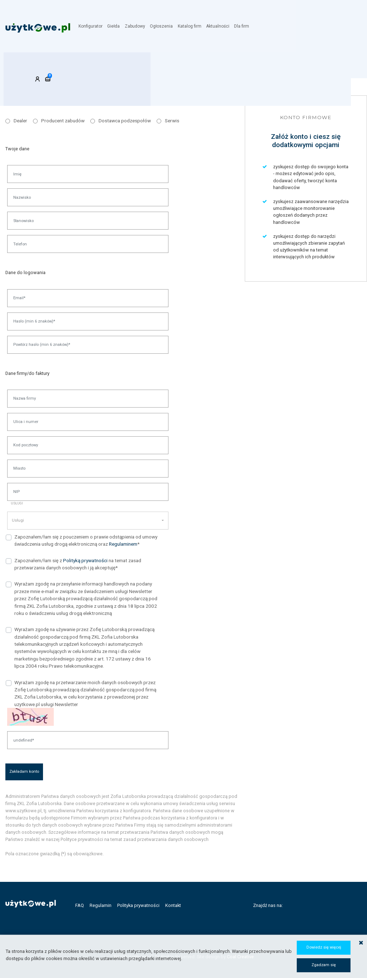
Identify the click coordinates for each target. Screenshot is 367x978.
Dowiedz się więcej (323, 947)
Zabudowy (138, 26)
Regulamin (100, 905)
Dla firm (244, 26)
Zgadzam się (323, 965)
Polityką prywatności (85, 560)
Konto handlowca (167, 66)
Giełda (116, 26)
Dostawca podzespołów (125, 120)
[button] (87, 521)
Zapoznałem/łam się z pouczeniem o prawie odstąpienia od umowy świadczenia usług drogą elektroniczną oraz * (85, 540)
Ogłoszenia (164, 26)
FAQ (79, 905)
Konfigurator (94, 26)
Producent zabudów (63, 120)
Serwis (172, 120)
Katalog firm (192, 26)
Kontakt (173, 905)
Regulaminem (123, 544)
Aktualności (220, 26)
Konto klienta (32, 66)
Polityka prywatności (138, 905)
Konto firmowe (96, 66)
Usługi (17, 503)
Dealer (20, 120)
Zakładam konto (24, 771)
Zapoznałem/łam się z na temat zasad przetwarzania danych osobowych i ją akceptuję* (77, 564)
